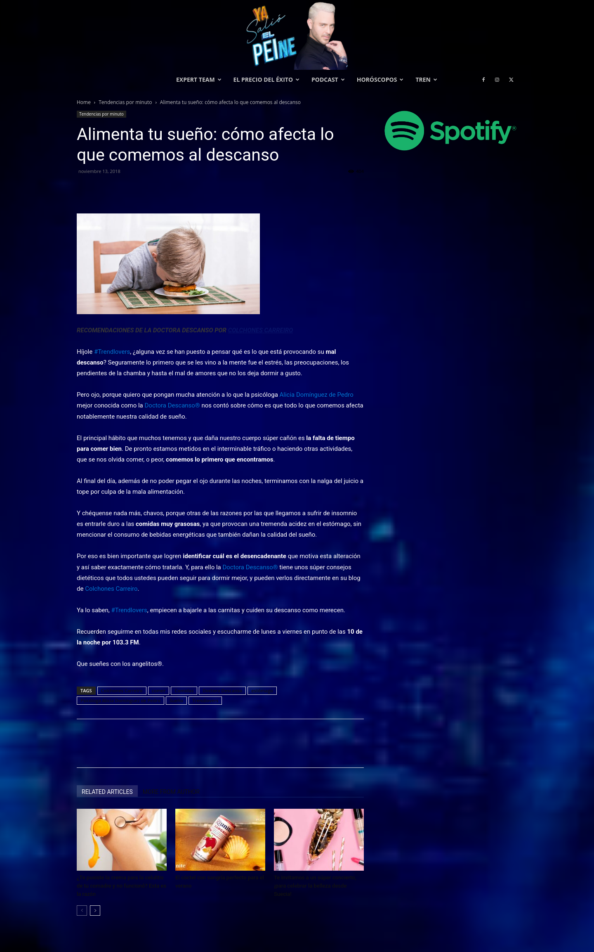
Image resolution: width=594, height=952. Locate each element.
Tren (426, 79)
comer (159, 690)
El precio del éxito (266, 79)
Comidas (183, 690)
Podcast (328, 79)
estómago (262, 690)
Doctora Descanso (222, 690)
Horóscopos (380, 79)
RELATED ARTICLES (107, 792)
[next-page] (95, 910)
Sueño (176, 700)
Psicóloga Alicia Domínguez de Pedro (120, 700)
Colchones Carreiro (122, 690)
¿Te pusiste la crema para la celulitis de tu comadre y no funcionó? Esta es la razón (121, 885)
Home (84, 102)
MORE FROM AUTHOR (171, 792)
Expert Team (199, 79)
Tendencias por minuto (125, 102)
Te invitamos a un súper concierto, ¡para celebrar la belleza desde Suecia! (315, 885)
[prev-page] (82, 910)
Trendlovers (205, 700)
